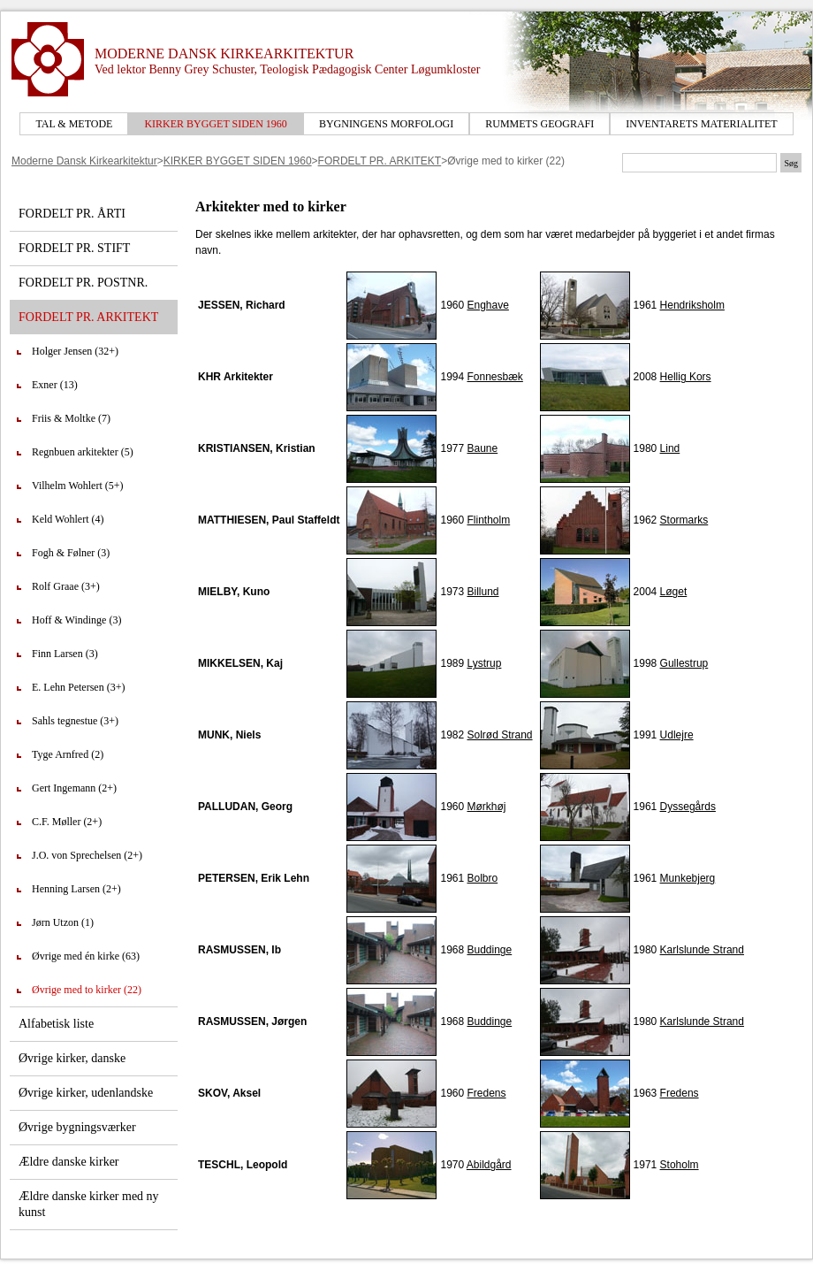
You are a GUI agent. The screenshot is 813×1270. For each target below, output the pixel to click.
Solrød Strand (499, 735)
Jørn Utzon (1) (63, 922)
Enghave (487, 305)
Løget (674, 591)
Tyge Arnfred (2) (67, 754)
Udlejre (677, 735)
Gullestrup (684, 663)
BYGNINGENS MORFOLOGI (386, 124)
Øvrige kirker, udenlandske (86, 1092)
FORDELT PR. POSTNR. (83, 282)
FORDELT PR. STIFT (74, 248)
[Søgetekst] (699, 162)
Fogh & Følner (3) (71, 553)
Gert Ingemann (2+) (74, 788)
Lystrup (484, 663)
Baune (482, 448)
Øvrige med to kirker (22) (86, 989)
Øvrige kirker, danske (72, 1058)
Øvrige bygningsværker (77, 1127)
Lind (670, 448)
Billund (482, 591)
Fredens (486, 1093)
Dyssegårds (688, 806)
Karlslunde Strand (702, 950)
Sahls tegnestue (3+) (75, 721)
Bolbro (482, 878)
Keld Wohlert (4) (67, 519)
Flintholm (488, 520)
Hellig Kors (685, 377)
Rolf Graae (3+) (66, 586)
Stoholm (679, 1165)
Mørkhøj (486, 806)
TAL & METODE (73, 124)
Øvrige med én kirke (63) (86, 956)
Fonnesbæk (494, 377)
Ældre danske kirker (69, 1161)
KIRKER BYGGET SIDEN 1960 (215, 124)
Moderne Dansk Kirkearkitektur (84, 161)
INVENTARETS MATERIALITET (701, 124)
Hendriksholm (692, 305)
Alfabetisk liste (56, 1023)
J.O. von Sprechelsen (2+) (87, 855)
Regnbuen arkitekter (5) (82, 452)
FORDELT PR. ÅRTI (72, 213)
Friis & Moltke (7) (71, 418)
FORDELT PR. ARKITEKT (380, 161)
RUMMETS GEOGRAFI (539, 124)
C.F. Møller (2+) (67, 821)
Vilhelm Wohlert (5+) (78, 485)
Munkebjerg (688, 878)
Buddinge (489, 950)
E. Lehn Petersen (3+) (78, 687)
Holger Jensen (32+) (75, 351)
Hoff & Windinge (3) (76, 620)
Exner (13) (55, 385)
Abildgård (489, 1165)
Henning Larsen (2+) (76, 889)
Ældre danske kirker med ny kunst (89, 1204)
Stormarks (684, 520)
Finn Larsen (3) (65, 653)
